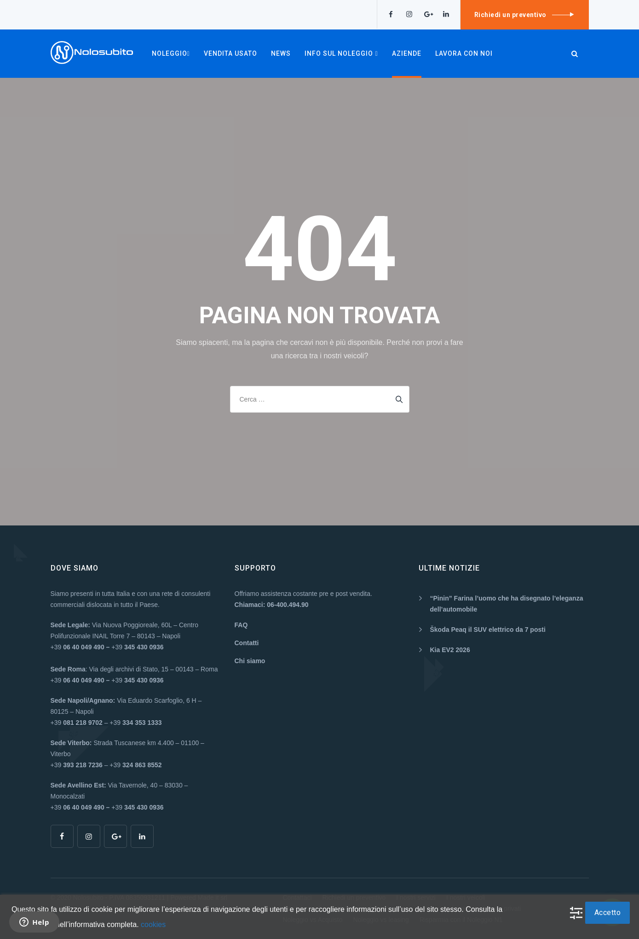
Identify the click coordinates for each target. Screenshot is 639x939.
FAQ (241, 625)
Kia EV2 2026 (450, 649)
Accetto (607, 912)
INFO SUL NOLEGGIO (341, 53)
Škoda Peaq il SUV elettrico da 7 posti (488, 629)
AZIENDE (406, 53)
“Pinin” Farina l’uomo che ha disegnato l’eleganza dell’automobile (506, 604)
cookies (153, 924)
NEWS (281, 53)
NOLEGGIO (171, 53)
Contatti (247, 643)
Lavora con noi (464, 53)
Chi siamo (250, 661)
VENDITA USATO (230, 53)
